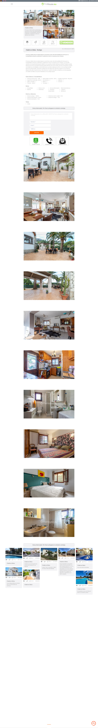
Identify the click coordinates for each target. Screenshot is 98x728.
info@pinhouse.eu (84, 0)
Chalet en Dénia (11, 563)
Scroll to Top (93, 723)
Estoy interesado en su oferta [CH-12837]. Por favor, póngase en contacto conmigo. (51, 116)
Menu (12, 4)
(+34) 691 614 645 (94, 0)
